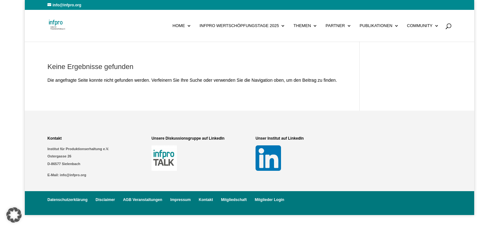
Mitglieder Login (270, 200)
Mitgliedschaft (234, 200)
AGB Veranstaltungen (142, 200)
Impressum (180, 200)
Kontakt (206, 200)
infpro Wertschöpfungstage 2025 (239, 26)
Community (419, 26)
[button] (14, 215)
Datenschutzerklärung (67, 200)
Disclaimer (105, 200)
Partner (335, 26)
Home (178, 26)
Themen (302, 26)
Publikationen (376, 26)
